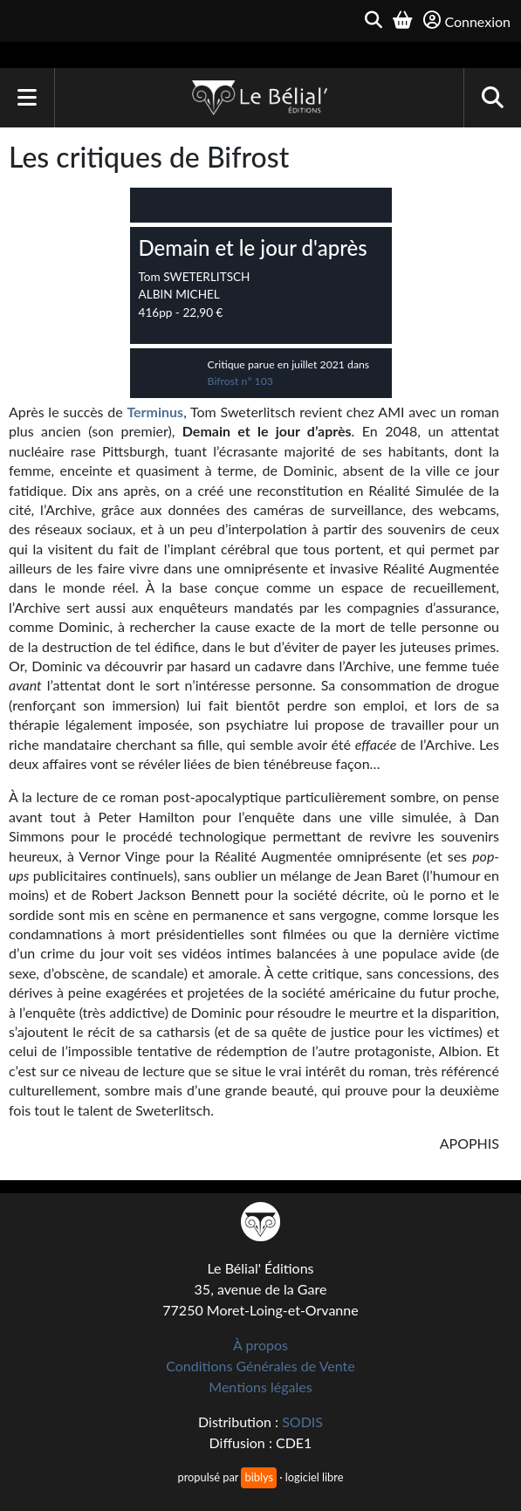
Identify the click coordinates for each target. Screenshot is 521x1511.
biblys (258, 1477)
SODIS (302, 1421)
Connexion (467, 20)
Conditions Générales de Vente (260, 1365)
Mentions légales (260, 1386)
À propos (260, 1344)
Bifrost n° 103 (240, 381)
